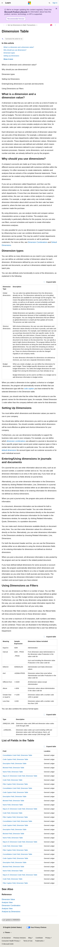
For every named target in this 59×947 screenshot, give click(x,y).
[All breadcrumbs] (4, 25)
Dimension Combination (11, 905)
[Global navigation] (2, 3)
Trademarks (39, 941)
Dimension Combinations (37, 242)
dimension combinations (16, 441)
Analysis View (7, 902)
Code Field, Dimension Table (12, 780)
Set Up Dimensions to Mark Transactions (22, 25)
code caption (29, 389)
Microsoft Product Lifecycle (15, 12)
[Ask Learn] (51, 25)
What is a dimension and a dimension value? (19, 47)
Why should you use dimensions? (15, 50)
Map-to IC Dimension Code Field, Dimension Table (20, 776)
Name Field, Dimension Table (13, 772)
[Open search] (49, 3)
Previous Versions (19, 938)
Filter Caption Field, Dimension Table (15, 784)
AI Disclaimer (6, 938)
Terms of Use (27, 941)
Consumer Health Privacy (10, 941)
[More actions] (55, 25)
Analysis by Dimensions (11, 911)
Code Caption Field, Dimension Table (15, 759)
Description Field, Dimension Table (14, 763)
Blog (29, 938)
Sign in (55, 3)
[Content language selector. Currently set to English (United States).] (12, 927)
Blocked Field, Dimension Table (13, 768)
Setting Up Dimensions (11, 56)
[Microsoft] (29, 3)
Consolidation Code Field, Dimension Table (17, 755)
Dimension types (9, 53)
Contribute (39, 938)
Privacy (47, 938)
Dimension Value (8, 899)
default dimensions (9, 450)
